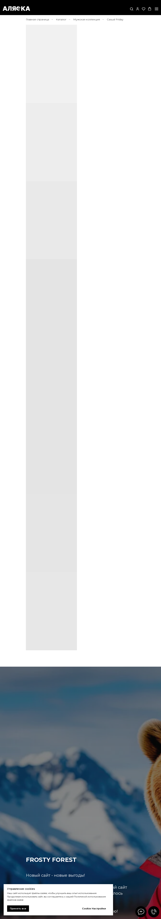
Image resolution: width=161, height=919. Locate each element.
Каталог (61, 19)
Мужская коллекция (86, 19)
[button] (131, 9)
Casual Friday (115, 19)
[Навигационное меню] (156, 9)
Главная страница (37, 19)
